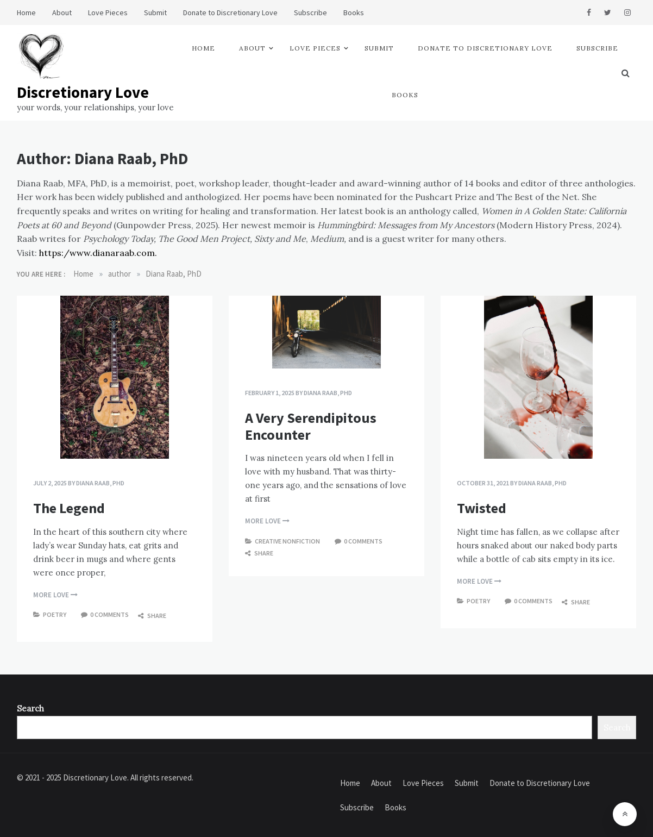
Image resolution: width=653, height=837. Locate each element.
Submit (155, 12)
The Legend (69, 508)
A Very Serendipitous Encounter (310, 426)
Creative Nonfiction (287, 541)
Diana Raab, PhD (100, 483)
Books (353, 12)
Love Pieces (108, 12)
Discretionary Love (83, 92)
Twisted (481, 508)
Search (30, 708)
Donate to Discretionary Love (230, 12)
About (62, 12)
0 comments (109, 614)
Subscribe (310, 12)
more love (55, 594)
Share (152, 615)
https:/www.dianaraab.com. (98, 252)
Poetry (54, 614)
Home (26, 12)
